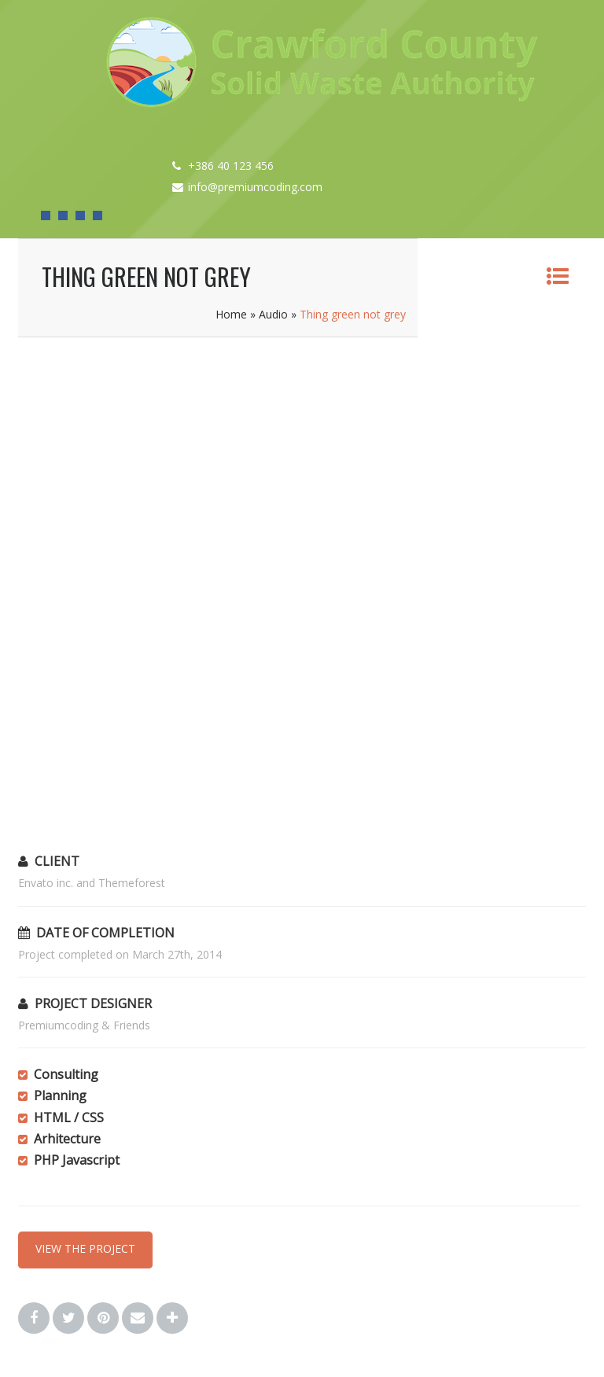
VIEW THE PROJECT (85, 1248)
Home (231, 314)
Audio (273, 314)
